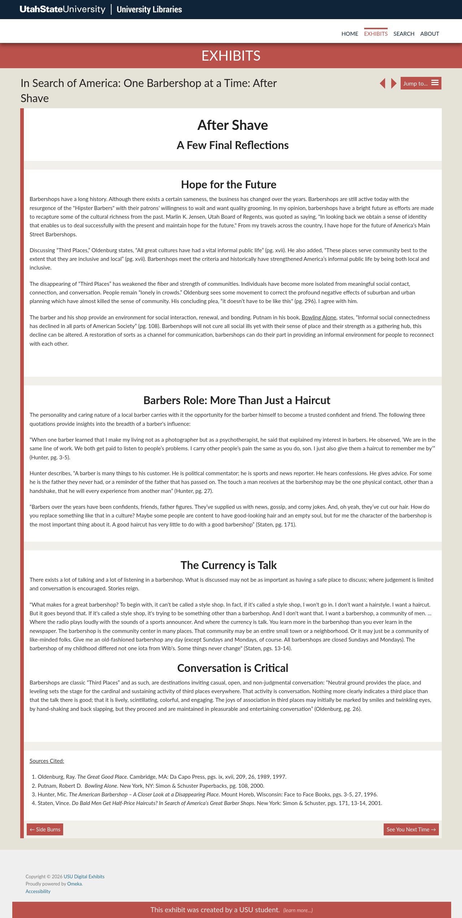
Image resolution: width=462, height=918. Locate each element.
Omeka (74, 884)
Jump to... (421, 83)
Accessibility (38, 891)
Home (349, 33)
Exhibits (376, 33)
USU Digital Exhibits (84, 876)
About (429, 33)
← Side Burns (45, 829)
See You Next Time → (411, 829)
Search (403, 33)
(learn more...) (298, 910)
